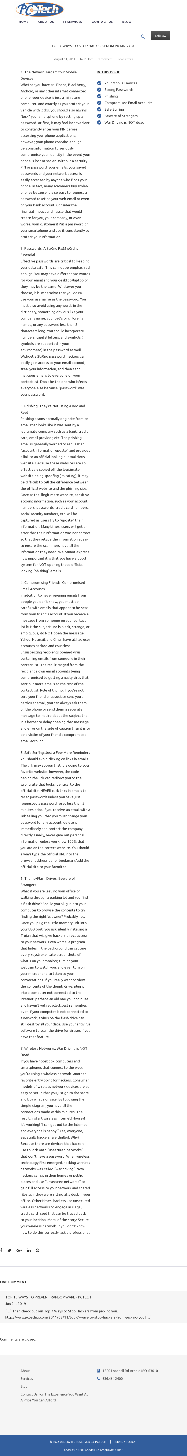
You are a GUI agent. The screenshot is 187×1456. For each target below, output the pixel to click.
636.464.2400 (112, 1371)
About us (49, 28)
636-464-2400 (98, 1450)
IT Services (75, 28)
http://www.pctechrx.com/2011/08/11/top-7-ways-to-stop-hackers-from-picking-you (74, 1310)
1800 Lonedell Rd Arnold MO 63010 (99, 1443)
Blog (130, 28)
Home (27, 28)
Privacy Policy (125, 1434)
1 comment (105, 52)
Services (27, 1371)
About (25, 1363)
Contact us (105, 28)
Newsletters (125, 52)
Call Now (159, 15)
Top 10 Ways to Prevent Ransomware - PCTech (48, 1290)
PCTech (89, 52)
